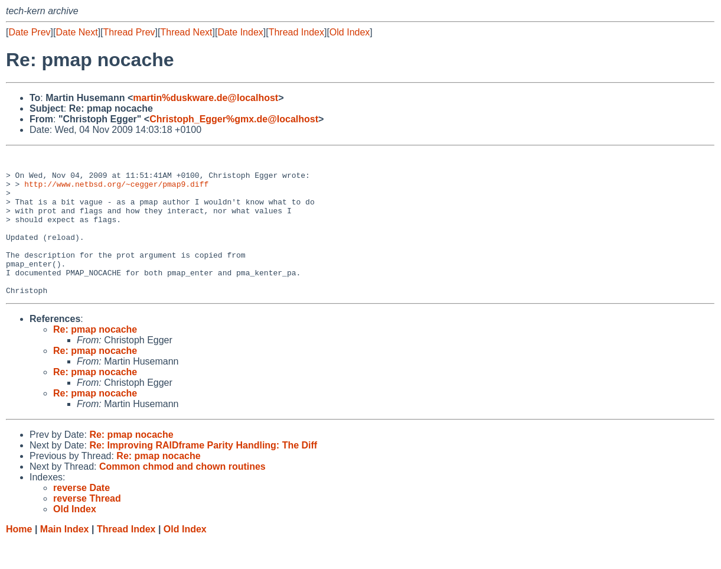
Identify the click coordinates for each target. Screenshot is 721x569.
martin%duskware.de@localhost (205, 98)
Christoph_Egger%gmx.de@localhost (233, 119)
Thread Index (296, 32)
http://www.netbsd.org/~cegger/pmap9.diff (116, 191)
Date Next (76, 32)
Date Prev (29, 32)
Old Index (349, 32)
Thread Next (186, 32)
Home (19, 557)
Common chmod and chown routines (182, 495)
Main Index (64, 557)
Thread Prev (129, 32)
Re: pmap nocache (95, 358)
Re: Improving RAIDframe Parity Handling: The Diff (203, 474)
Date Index (240, 32)
